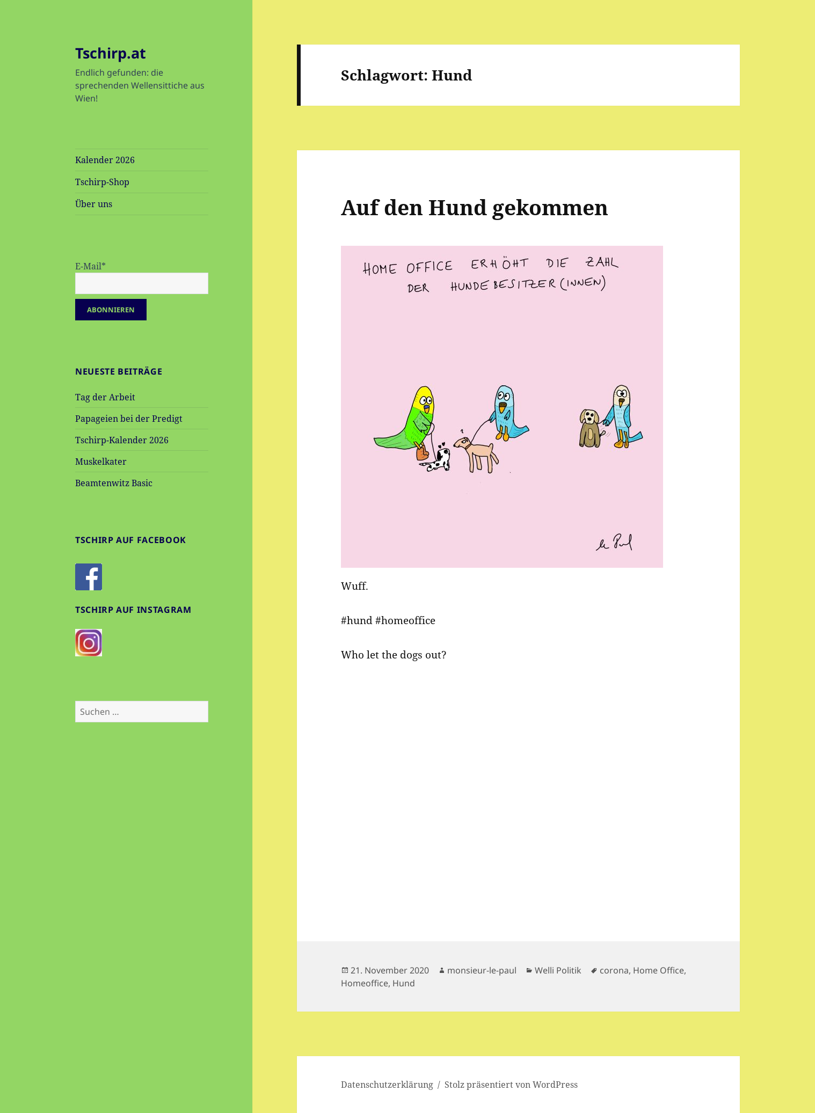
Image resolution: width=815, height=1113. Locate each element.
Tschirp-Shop (102, 182)
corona (614, 970)
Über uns (93, 204)
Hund (403, 983)
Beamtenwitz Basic (113, 483)
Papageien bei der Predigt (129, 418)
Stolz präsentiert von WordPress (511, 1084)
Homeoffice (364, 983)
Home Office (658, 970)
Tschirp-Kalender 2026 (122, 440)
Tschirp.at (110, 53)
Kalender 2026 (105, 160)
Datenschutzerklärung (387, 1084)
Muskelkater (101, 461)
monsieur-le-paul (481, 970)
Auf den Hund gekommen (474, 207)
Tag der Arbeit (105, 397)
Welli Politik (558, 970)
